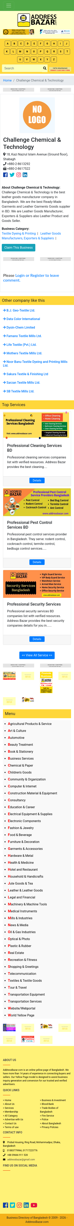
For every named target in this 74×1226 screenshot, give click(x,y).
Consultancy (16, 800)
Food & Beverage (20, 835)
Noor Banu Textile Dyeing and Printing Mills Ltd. (35, 363)
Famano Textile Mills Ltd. (22, 336)
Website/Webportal (21, 1008)
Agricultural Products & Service (30, 724)
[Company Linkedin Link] (25, 175)
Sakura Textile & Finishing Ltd (25, 374)
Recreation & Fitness (22, 960)
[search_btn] (45, 68)
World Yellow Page (21, 1015)
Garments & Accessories (25, 849)
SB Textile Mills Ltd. (18, 391)
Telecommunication (22, 974)
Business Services (21, 758)
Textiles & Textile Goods (25, 981)
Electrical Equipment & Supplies (30, 814)
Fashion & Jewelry (21, 828)
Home (7, 80)
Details (37, 480)
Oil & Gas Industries (22, 932)
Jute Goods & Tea (20, 883)
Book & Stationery (20, 751)
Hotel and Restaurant (23, 869)
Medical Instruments (22, 911)
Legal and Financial (21, 897)
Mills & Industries (20, 918)
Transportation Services (25, 1001)
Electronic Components (24, 821)
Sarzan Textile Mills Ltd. (21, 382)
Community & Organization (27, 779)
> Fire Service (47, 1115)
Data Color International (21, 319)
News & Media (18, 925)
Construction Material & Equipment (32, 793)
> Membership (10, 1111)
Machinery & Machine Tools (27, 904)
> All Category (10, 1115)
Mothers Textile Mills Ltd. (22, 353)
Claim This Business (18, 247)
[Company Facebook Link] (5, 175)
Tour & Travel (17, 987)
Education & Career (21, 807)
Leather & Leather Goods (25, 890)
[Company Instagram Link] (18, 175)
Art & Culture (17, 731)
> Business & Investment (53, 1100)
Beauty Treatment (20, 745)
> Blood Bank (47, 1104)
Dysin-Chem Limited (19, 327)
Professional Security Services (34, 604)
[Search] (22, 68)
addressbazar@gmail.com (21, 1159)
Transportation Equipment (26, 994)
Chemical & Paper (20, 765)
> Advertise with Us (13, 1119)
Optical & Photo (19, 939)
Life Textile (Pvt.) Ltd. (20, 345)
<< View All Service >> (37, 655)
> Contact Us (9, 1123)
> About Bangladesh (50, 1123)
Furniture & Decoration (23, 842)
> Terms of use (11, 1127)
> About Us (8, 1104)
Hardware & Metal (20, 856)
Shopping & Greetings (23, 967)
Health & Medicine (21, 863)
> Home (7, 1100)
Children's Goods (20, 772)
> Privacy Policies (49, 1127)
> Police (44, 1119)
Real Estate (16, 953)
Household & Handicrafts (25, 876)
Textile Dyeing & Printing (19, 233)
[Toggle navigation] (8, 6)
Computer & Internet (22, 786)
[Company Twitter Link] (12, 175)
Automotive (16, 738)
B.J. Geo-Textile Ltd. (19, 310)
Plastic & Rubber (19, 946)
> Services (8, 1108)
